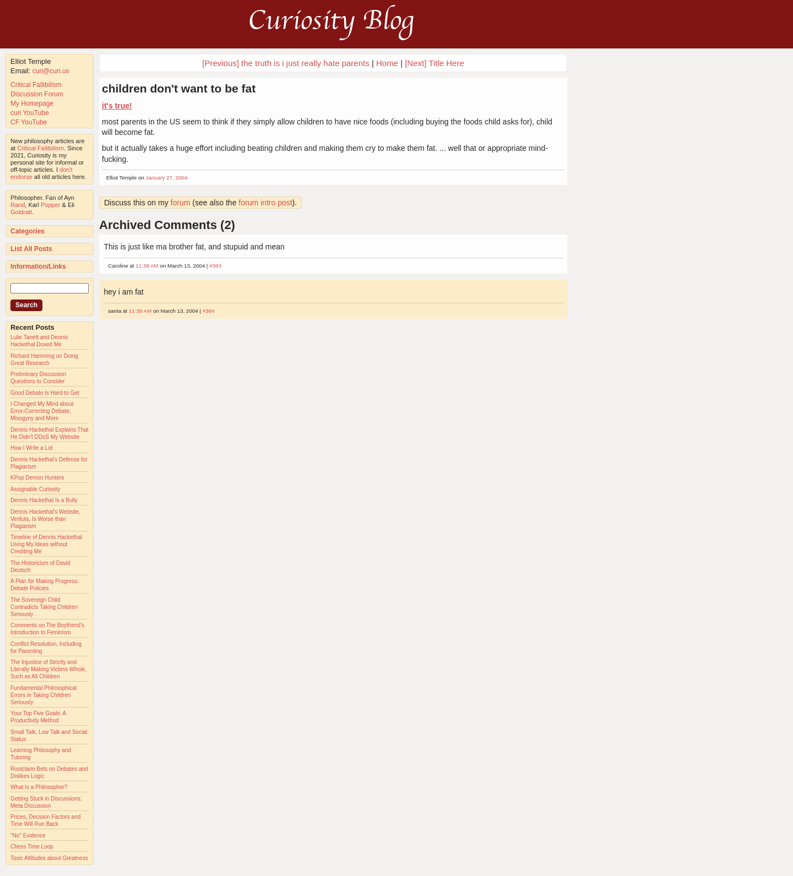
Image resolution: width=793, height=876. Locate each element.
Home (387, 63)
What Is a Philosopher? (38, 787)
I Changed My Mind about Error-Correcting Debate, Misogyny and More (42, 411)
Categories (27, 231)
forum (181, 202)
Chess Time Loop (31, 847)
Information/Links (38, 266)
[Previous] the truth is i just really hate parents (285, 63)
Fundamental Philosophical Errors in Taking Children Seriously (43, 695)
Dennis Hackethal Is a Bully (44, 500)
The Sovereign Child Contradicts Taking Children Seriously (44, 607)
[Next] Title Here (434, 63)
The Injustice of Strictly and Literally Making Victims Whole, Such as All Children (48, 669)
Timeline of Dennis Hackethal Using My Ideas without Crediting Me (46, 544)
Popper (50, 205)
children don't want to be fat (179, 88)
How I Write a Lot (31, 448)
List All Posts (31, 249)
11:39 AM (140, 311)
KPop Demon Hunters (37, 478)
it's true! (117, 105)
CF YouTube (28, 122)
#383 (215, 266)
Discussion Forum (36, 94)
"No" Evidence (28, 836)
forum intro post (265, 202)
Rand (17, 205)
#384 (209, 311)
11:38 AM (146, 266)
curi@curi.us (50, 71)
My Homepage (31, 103)
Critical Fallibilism (36, 85)
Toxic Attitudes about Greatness (49, 858)
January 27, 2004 (167, 178)
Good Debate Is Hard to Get (44, 393)
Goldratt (21, 212)
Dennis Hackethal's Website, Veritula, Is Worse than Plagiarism (45, 519)
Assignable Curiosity (35, 489)
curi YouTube (29, 113)
